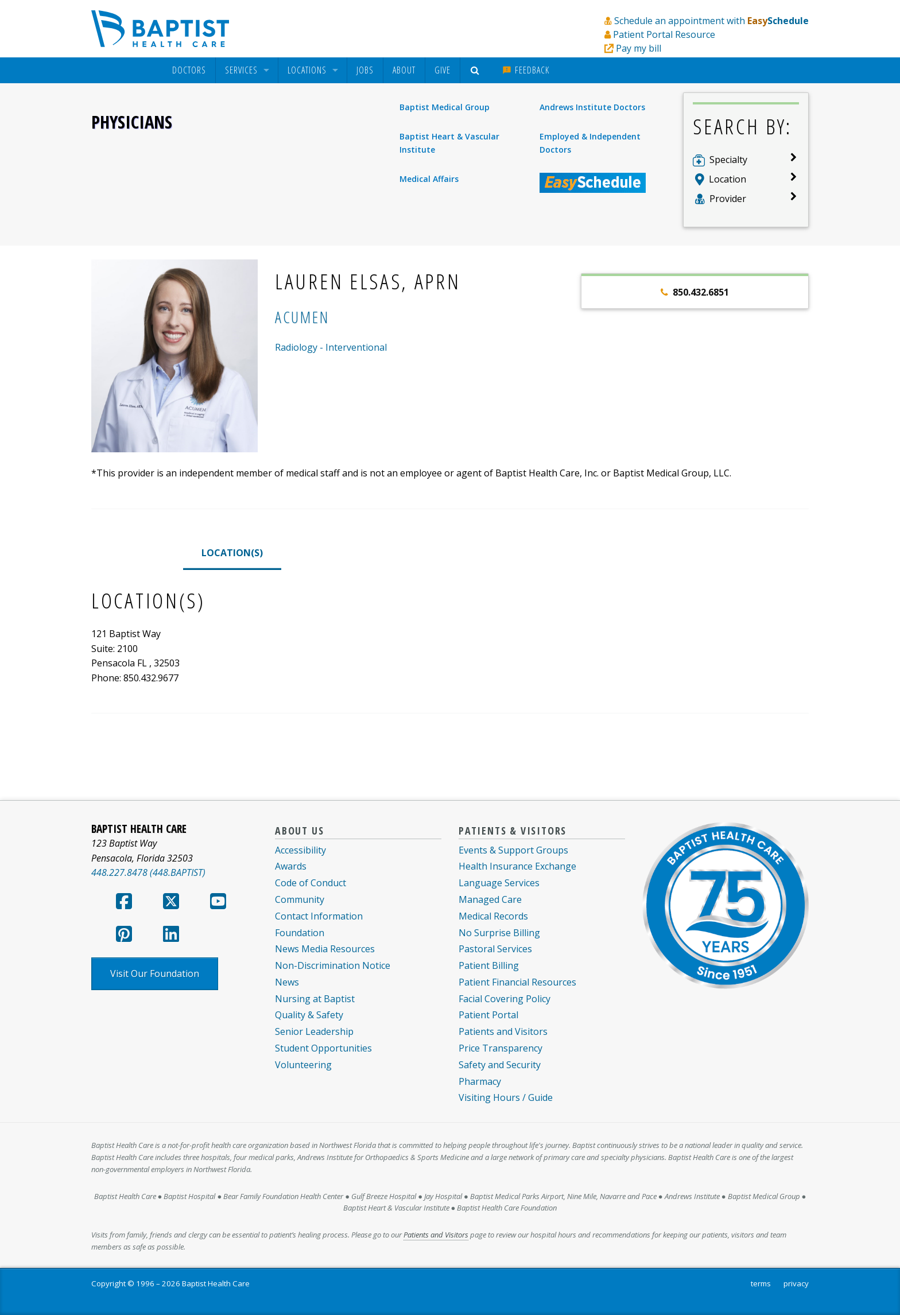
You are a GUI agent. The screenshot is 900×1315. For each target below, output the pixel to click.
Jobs (365, 70)
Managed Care (490, 899)
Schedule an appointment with (711, 20)
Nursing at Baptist (315, 998)
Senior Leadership (314, 1031)
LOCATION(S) (232, 552)
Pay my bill (638, 48)
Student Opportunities (323, 1048)
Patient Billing (489, 965)
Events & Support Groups (513, 850)
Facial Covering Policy (504, 998)
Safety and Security (500, 1064)
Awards (291, 866)
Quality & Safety (309, 1014)
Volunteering (303, 1064)
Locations (307, 70)
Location (727, 179)
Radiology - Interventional (331, 347)
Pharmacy (480, 1081)
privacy (796, 1283)
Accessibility (300, 850)
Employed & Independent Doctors (590, 142)
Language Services (499, 882)
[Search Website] (476, 70)
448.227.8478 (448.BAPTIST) (148, 872)
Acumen (302, 317)
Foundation (299, 932)
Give (443, 70)
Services (241, 70)
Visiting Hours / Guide (506, 1097)
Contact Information (319, 916)
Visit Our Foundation (154, 973)
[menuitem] (189, 70)
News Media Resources (325, 948)
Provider (727, 198)
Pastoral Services (495, 948)
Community (299, 899)
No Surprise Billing (499, 932)
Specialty (728, 159)
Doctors (189, 70)
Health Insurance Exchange (517, 866)
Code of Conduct (310, 882)
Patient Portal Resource (664, 34)
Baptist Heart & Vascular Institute (449, 142)
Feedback (525, 70)
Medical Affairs (429, 178)
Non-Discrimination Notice (332, 965)
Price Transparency (500, 1048)
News (287, 982)
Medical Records (493, 916)
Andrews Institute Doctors (592, 107)
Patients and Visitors (503, 1031)
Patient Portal (488, 1014)
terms (761, 1283)
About (404, 70)
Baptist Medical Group (444, 107)
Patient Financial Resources (517, 982)
